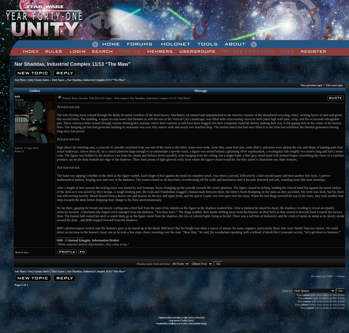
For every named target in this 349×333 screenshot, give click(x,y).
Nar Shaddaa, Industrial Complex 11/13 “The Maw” (73, 64)
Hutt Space (58, 79)
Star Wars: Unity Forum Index (32, 79)
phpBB (178, 323)
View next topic (334, 85)
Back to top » (22, 252)
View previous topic (312, 85)
